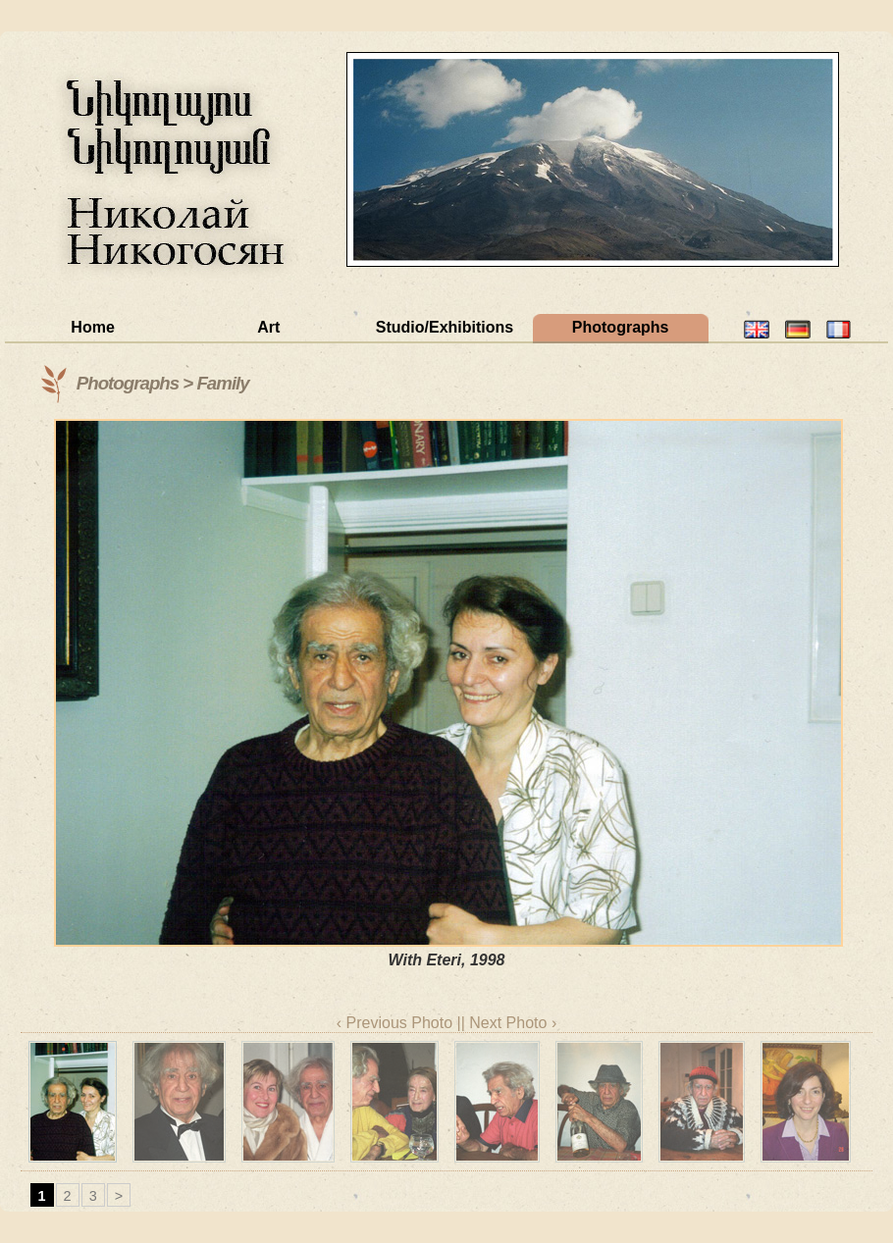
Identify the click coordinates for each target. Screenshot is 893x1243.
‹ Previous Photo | (399, 1022)
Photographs (620, 327)
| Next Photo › (509, 1022)
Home (92, 327)
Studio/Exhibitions (444, 327)
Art (268, 327)
